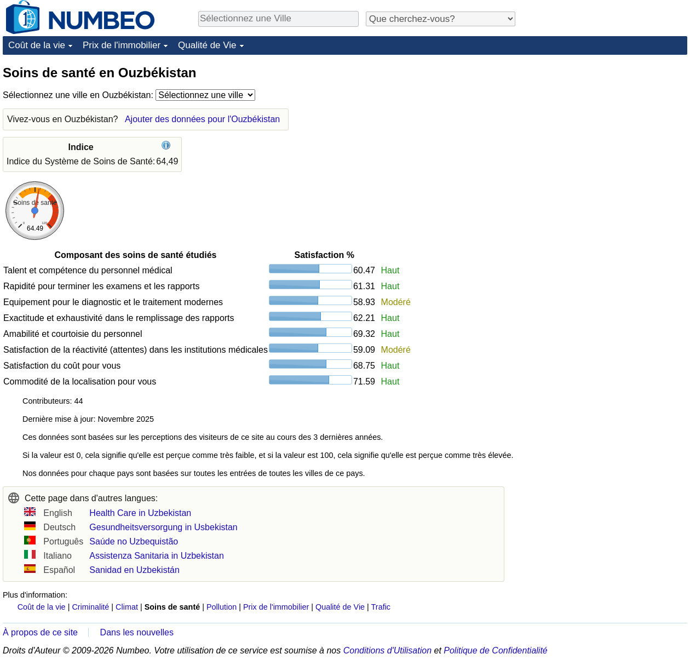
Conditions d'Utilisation (387, 650)
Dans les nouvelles (137, 632)
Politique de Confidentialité (495, 650)
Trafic (380, 607)
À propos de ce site (40, 632)
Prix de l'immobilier (121, 45)
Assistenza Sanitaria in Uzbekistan (156, 555)
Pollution (221, 607)
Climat (127, 607)
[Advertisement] (605, 132)
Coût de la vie (36, 45)
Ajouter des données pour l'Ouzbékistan (202, 119)
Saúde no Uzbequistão (133, 541)
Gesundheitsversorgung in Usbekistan (163, 527)
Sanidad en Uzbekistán (134, 570)
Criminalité (90, 607)
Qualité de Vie (207, 45)
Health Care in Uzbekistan (140, 513)
